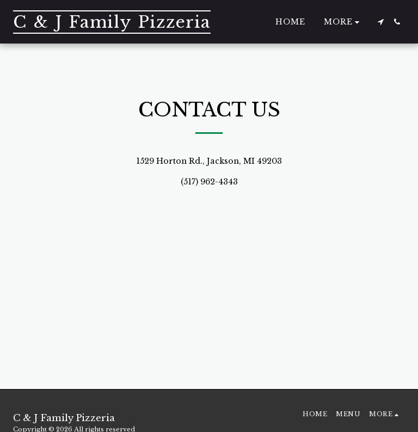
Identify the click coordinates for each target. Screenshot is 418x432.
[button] (380, 22)
